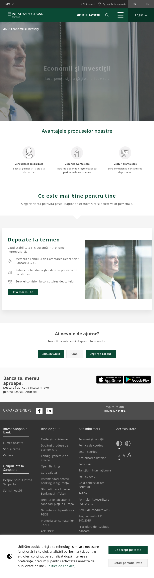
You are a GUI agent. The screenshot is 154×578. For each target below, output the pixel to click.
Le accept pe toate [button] (128, 550)
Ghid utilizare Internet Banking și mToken (56, 491)
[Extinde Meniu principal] (120, 15)
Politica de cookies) (61, 566)
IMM (5, 29)
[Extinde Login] (141, 15)
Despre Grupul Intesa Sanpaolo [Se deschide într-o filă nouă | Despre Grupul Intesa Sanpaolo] (17, 482)
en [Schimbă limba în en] (147, 4)
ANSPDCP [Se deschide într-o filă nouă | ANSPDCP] (47, 531)
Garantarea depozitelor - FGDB (57, 512)
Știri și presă (11, 449)
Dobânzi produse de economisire (54, 448)
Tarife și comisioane (54, 439)
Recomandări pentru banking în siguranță (55, 481)
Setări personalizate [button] (128, 563)
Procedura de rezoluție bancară (94, 529)
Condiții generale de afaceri (54, 458)
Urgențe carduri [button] (101, 354)
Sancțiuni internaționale (95, 470)
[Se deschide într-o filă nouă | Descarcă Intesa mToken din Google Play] (137, 380)
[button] (149, 540)
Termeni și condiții (91, 439)
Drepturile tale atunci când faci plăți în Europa (57, 502)
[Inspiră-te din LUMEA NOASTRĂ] (115, 411)
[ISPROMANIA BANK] (25, 15)
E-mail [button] (75, 354)
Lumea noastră (13, 443)
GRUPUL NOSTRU (88, 15)
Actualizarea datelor (92, 458)
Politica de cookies (91, 445)
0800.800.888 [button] (51, 354)
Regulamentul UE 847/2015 (90, 518)
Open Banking (50, 466)
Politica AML (87, 476)
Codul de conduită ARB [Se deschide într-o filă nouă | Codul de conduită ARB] (94, 510)
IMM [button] (7, 4)
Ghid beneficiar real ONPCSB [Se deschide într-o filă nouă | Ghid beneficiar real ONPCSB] (92, 485)
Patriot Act (85, 464)
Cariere (8, 455)
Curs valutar (49, 472)
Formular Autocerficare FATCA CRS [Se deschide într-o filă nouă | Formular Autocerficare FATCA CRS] (94, 502)
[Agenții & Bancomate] (112, 4)
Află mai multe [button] (23, 292)
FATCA (83, 493)
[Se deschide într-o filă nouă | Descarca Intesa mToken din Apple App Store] (109, 380)
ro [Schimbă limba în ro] (134, 4)
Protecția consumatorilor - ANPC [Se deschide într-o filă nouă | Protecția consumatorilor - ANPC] (57, 523)
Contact (88, 4)
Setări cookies (88, 452)
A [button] (119, 456)
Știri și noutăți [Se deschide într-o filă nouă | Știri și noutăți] (12, 490)
